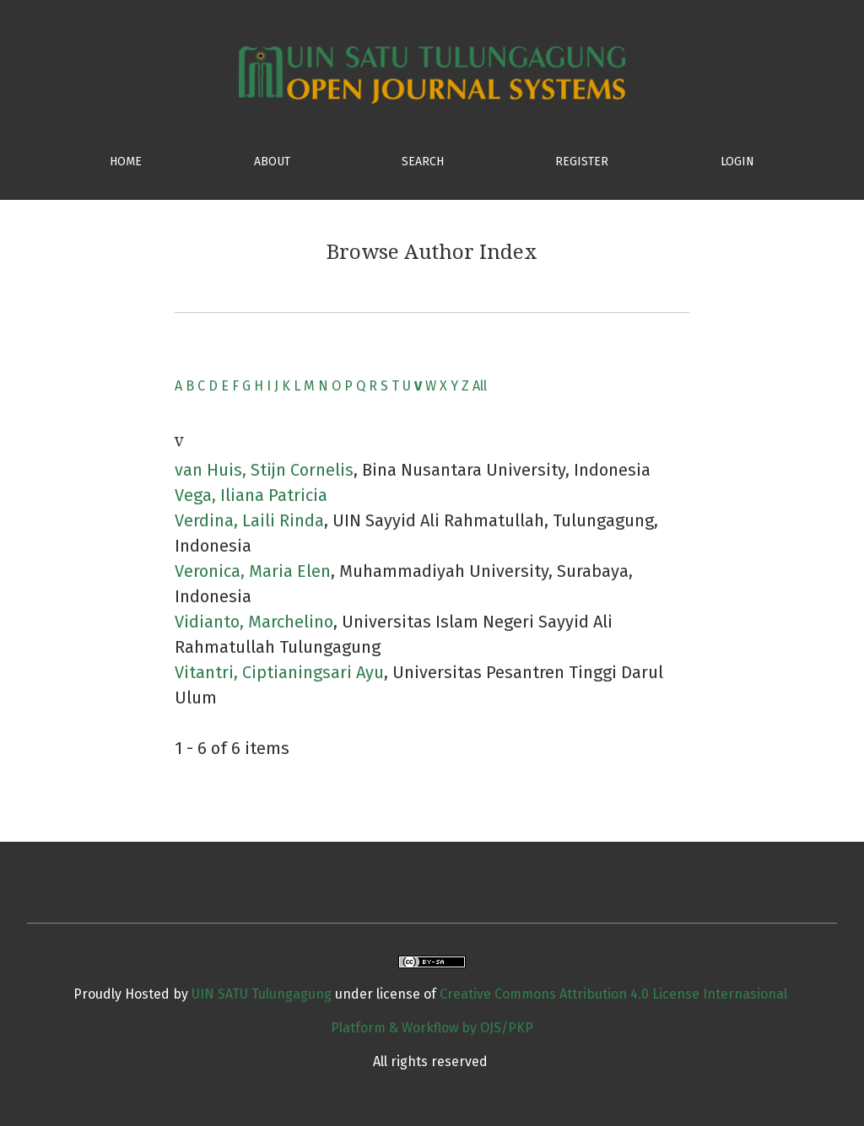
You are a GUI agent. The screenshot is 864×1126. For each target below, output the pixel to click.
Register (581, 161)
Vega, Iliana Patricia (251, 495)
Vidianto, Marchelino (254, 621)
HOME (126, 161)
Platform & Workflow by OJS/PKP (432, 1028)
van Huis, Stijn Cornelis (264, 470)
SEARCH (423, 161)
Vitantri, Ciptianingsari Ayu (279, 672)
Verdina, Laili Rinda (249, 520)
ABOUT (272, 161)
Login (737, 161)
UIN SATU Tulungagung (263, 994)
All (479, 386)
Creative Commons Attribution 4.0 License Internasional (613, 994)
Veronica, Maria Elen (253, 571)
